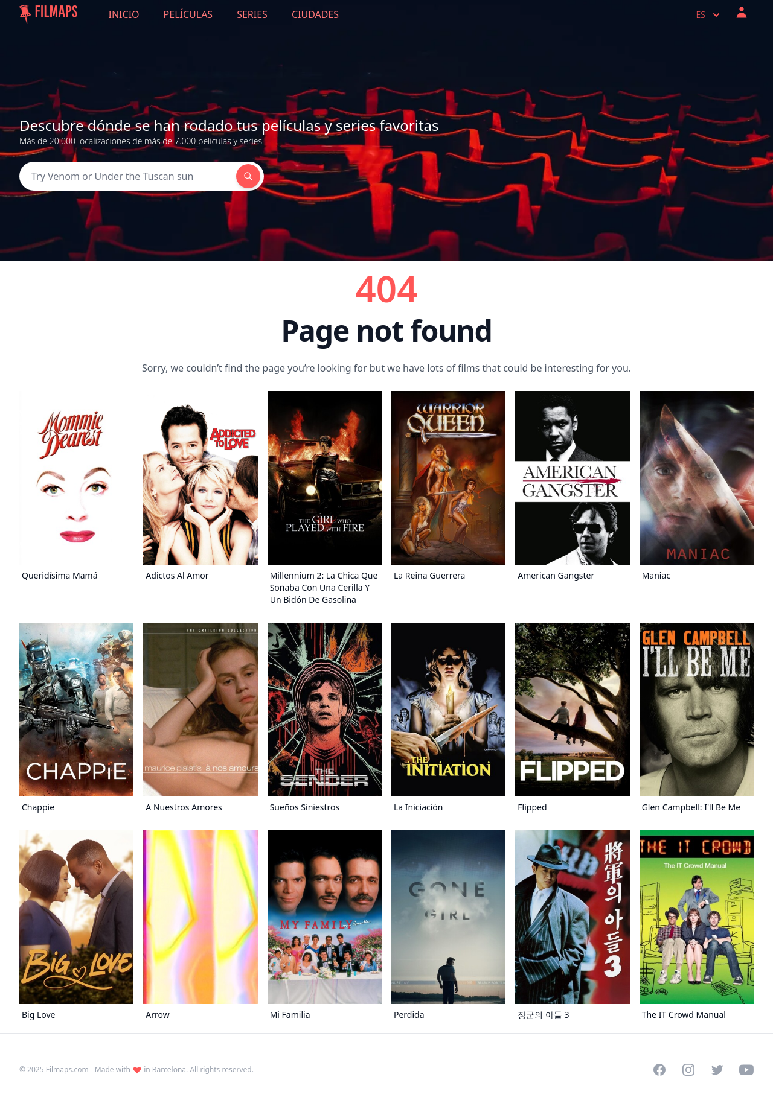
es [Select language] (709, 15)
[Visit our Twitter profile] (717, 1070)
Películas (188, 14)
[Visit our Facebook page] (659, 1070)
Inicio (124, 14)
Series (252, 14)
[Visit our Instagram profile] (688, 1070)
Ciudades (315, 14)
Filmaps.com (67, 1069)
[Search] (127, 176)
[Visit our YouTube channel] (746, 1070)
